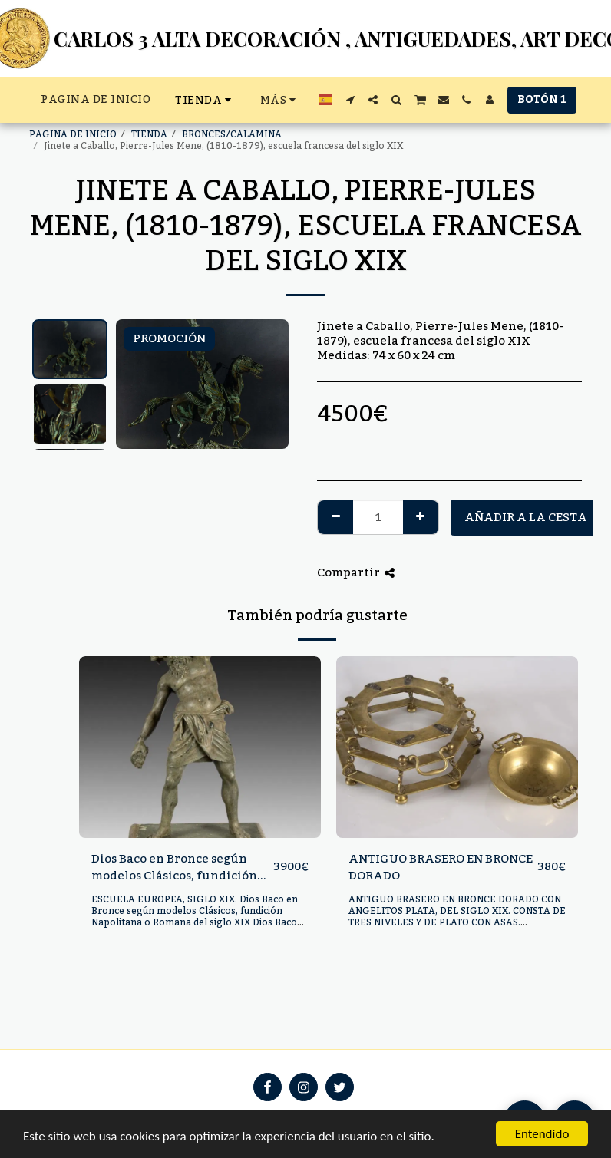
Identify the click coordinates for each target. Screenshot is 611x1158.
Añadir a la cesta (525, 517)
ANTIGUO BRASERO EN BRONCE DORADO (440, 867)
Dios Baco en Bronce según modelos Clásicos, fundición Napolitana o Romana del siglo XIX (181, 867)
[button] (350, 99)
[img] (200, 746)
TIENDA (149, 134)
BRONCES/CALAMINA (232, 134)
